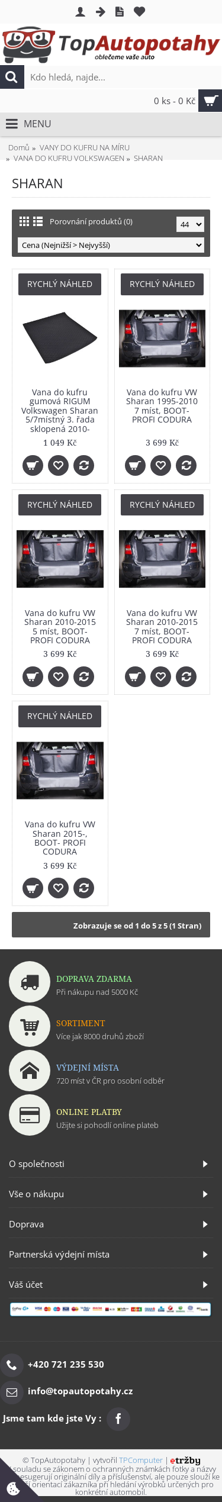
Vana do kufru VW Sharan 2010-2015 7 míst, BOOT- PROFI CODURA (162, 626)
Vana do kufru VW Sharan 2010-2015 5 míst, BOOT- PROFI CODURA (60, 626)
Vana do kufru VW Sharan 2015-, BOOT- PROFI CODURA (60, 837)
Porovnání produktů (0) (91, 221)
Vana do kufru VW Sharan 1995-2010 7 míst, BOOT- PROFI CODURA (162, 405)
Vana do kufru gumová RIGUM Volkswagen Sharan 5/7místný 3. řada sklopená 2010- (59, 410)
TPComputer (141, 1460)
